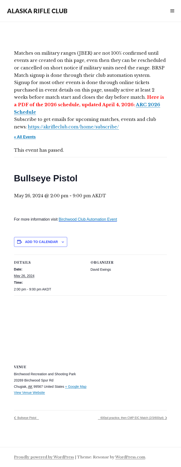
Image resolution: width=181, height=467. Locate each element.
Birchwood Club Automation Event (88, 219)
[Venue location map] (90, 330)
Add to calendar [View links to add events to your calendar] (41, 242)
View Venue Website (29, 393)
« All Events (25, 137)
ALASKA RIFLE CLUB (37, 11)
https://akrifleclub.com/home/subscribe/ (73, 127)
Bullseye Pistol (26, 418)
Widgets (172, 16)
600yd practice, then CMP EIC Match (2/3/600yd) (133, 418)
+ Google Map (75, 386)
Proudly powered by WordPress (44, 457)
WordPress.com (130, 457)
